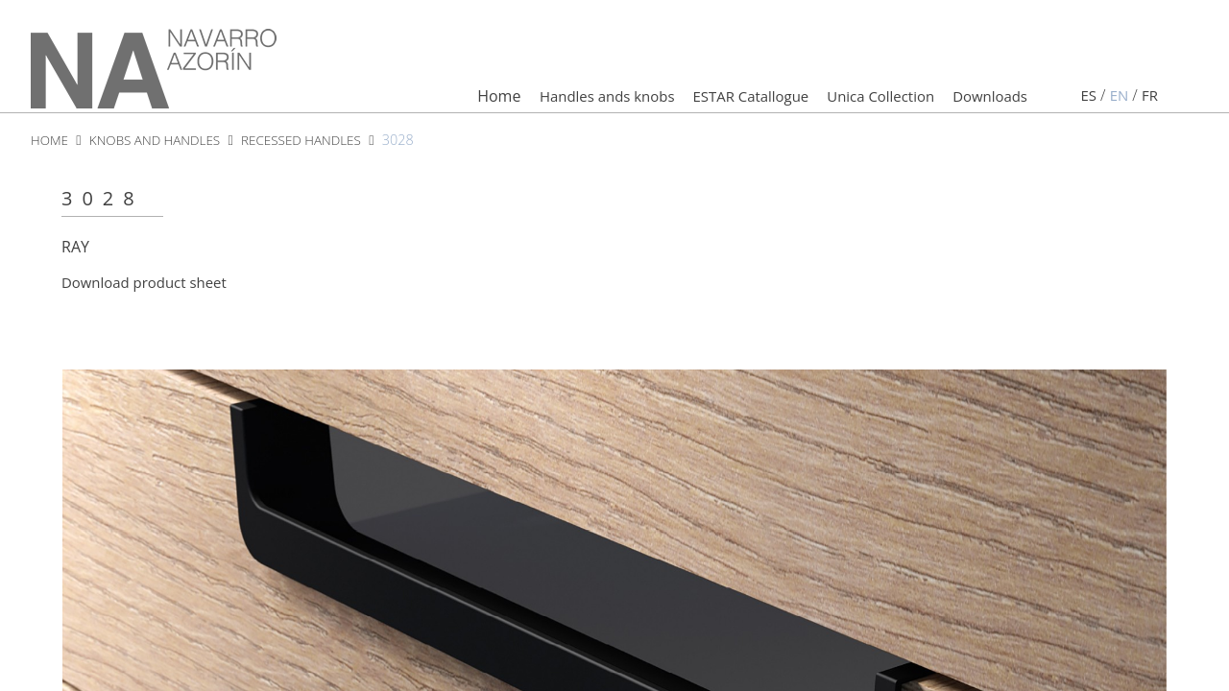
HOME (51, 141)
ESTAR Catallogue (727, 97)
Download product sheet (149, 285)
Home (459, 97)
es (1086, 97)
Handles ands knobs (573, 97)
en (1117, 97)
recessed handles (317, 141)
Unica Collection (866, 97)
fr (1149, 97)
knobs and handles (162, 141)
